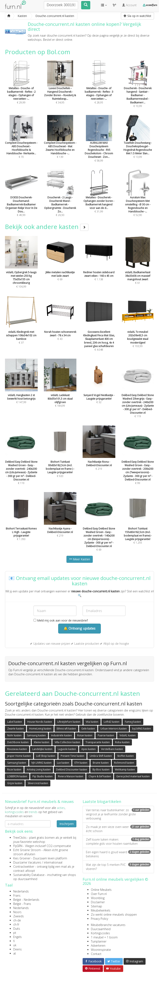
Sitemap (96, 906)
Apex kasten (88, 749)
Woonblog (98, 898)
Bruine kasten (101, 762)
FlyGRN (17, 846)
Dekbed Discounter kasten (71, 769)
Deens (17, 949)
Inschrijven (66, 824)
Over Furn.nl (99, 894)
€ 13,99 (138, 142)
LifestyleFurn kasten (68, 721)
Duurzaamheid (101, 929)
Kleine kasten (41, 742)
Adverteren (98, 945)
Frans (16, 895)
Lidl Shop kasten (45, 756)
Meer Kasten (79, 559)
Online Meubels (101, 890)
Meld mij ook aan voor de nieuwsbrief (61, 620)
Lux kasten (63, 762)
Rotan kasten (84, 735)
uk (14, 945)
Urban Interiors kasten (113, 728)
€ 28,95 (99, 87)
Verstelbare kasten (112, 749)
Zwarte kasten (15, 728)
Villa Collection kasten (67, 742)
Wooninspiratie (101, 950)
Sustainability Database (29, 875)
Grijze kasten (14, 783)
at (14, 953)
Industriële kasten (61, 735)
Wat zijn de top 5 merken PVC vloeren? (118, 867)
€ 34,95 (60, 87)
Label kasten (14, 721)
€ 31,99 (99, 197)
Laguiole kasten (67, 749)
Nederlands (21, 891)
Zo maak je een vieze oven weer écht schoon (118, 829)
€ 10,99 (138, 89)
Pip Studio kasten (43, 776)
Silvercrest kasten (38, 783)
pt (14, 933)
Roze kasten (14, 769)
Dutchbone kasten (18, 742)
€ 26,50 (60, 199)
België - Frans (22, 904)
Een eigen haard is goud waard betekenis (118, 854)
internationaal (53, 862)
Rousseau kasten (17, 749)
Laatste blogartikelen (102, 801)
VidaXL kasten (127, 735)
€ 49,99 (21, 199)
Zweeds (18, 916)
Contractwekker (23, 866)
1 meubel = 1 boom (104, 937)
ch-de (17, 920)
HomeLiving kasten (40, 728)
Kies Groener (21, 858)
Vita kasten (92, 721)
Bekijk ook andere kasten (46, 226)
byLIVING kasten (141, 728)
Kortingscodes (100, 933)
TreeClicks (19, 838)
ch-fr (16, 924)
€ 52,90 (138, 199)
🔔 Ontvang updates (79, 628)
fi (14, 941)
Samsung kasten (36, 735)
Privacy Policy (99, 919)
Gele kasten (88, 728)
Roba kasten (122, 742)
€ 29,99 (21, 87)
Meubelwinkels (100, 910)
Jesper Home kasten (19, 756)
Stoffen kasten (125, 756)
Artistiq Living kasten (39, 769)
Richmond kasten (124, 762)
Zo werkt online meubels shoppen (114, 914)
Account (129, 5)
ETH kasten (81, 762)
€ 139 (60, 142)
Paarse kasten (106, 735)
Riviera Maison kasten (70, 776)
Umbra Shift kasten (101, 756)
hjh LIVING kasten (41, 762)
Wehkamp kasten (125, 769)
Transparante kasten (98, 742)
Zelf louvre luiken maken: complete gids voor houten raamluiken (118, 841)
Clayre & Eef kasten (100, 776)
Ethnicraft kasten (66, 728)
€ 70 (21, 142)
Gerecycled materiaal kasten (133, 776)
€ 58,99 (99, 144)
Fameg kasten (133, 721)
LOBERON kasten (17, 776)
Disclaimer (98, 902)
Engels (17, 937)
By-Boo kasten (101, 769)
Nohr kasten (14, 735)
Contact (96, 954)
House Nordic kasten (39, 721)
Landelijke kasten (42, 749)
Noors (17, 912)
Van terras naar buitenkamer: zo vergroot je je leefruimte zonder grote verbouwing (118, 814)
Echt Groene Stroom (27, 850)
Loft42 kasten (111, 721)
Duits (16, 929)
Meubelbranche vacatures (108, 925)
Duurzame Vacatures (27, 862)
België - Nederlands (26, 900)
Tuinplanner (98, 941)
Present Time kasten (72, 756)
